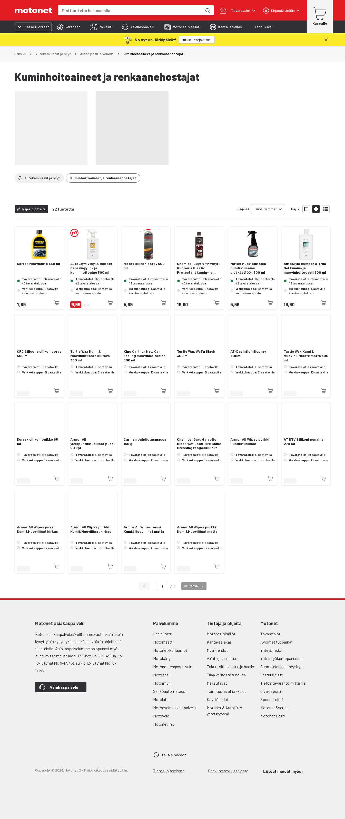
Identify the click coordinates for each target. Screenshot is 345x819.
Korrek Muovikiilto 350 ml (38, 264)
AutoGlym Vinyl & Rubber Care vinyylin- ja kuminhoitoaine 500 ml (91, 268)
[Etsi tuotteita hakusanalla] (207, 10)
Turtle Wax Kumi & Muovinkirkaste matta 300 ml (306, 355)
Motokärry (162, 658)
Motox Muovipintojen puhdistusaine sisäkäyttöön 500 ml (248, 268)
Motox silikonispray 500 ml (144, 266)
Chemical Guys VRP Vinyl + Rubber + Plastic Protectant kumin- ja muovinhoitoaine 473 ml (199, 268)
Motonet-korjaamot (170, 650)
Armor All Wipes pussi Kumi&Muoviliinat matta (144, 529)
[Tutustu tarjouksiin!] (196, 40)
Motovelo (161, 715)
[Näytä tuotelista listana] (326, 209)
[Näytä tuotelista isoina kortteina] (306, 209)
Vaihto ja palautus (222, 658)
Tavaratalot (270, 633)
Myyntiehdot (217, 650)
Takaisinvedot (173, 754)
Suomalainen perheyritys (281, 666)
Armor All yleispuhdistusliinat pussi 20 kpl (92, 443)
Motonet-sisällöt (221, 633)
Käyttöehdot (218, 699)
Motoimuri (162, 682)
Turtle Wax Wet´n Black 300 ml (196, 353)
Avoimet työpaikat (276, 641)
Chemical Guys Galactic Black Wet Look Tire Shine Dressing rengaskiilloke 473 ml (199, 443)
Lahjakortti (162, 633)
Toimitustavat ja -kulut (226, 691)
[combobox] (130, 10)
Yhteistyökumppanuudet (281, 658)
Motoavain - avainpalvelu (174, 707)
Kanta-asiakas (219, 641)
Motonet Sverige (274, 707)
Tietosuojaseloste (169, 770)
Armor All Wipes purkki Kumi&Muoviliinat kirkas (90, 529)
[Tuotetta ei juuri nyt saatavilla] (57, 303)
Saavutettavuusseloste (228, 770)
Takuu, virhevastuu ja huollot (231, 666)
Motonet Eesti (272, 715)
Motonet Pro (164, 724)
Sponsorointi (271, 699)
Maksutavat (217, 682)
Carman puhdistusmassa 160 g (145, 441)
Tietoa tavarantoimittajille (282, 682)
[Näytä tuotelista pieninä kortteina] (316, 209)
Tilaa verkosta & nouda (226, 674)
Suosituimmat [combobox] (266, 209)
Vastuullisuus (271, 674)
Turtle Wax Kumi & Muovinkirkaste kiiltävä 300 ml (90, 355)
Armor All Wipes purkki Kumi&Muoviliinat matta (197, 529)
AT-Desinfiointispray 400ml (248, 353)
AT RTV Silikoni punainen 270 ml (305, 441)
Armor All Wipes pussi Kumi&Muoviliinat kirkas (37, 529)
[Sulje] (326, 40)
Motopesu (162, 674)
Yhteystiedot (271, 650)
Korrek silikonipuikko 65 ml (37, 441)
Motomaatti (163, 641)
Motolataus (163, 699)
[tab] (68, 27)
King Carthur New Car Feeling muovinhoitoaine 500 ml (144, 355)
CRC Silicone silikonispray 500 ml (39, 353)
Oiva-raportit (271, 691)
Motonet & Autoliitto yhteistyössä (224, 710)
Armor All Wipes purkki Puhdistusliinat (249, 441)
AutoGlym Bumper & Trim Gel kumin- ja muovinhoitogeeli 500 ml (305, 268)
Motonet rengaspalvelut (173, 666)
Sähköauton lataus (169, 691)
